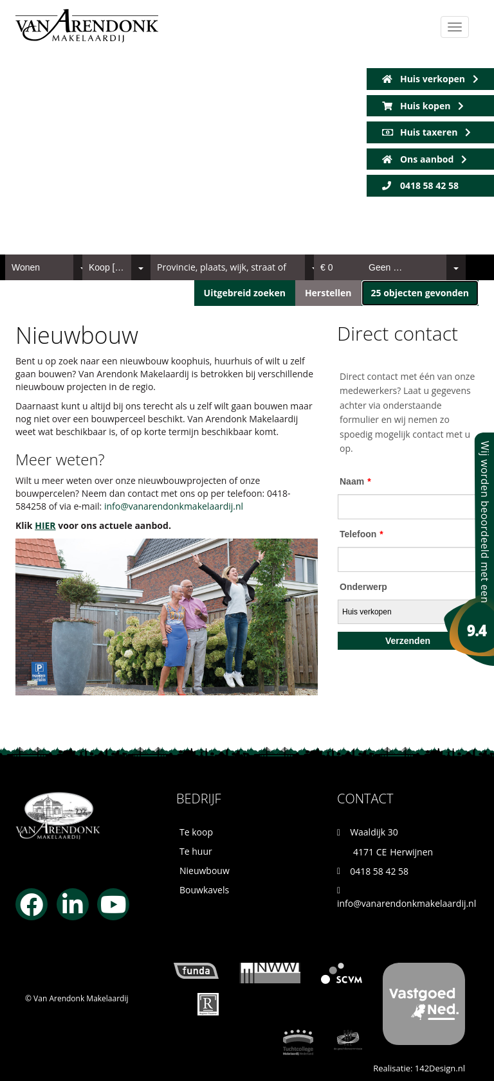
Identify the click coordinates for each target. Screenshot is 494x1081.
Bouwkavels (204, 890)
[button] (420, 293)
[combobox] (49, 267)
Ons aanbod (424, 159)
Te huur (195, 851)
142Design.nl (440, 1068)
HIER (45, 525)
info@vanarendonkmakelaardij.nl (173, 506)
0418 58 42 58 (420, 185)
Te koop (196, 832)
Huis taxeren (426, 132)
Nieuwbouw (204, 870)
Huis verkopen (430, 79)
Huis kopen (423, 106)
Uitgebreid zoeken (245, 293)
